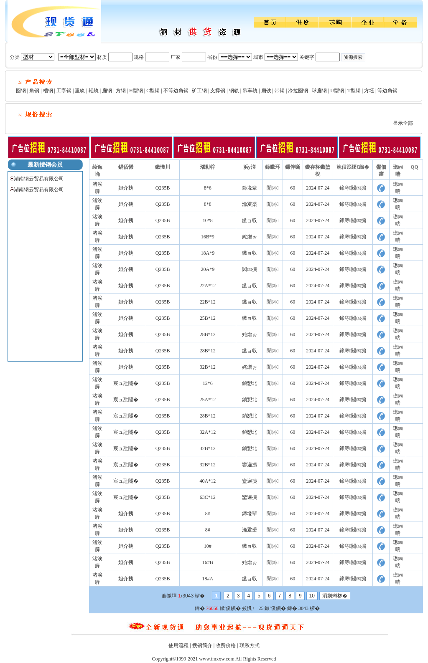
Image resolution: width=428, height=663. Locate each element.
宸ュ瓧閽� (125, 383)
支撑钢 (217, 91)
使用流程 (178, 645)
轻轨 (94, 91)
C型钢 (153, 91)
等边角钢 (387, 91)
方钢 (121, 91)
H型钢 (136, 91)
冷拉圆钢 (298, 91)
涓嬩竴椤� (334, 596)
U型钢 (337, 91)
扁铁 (266, 91)
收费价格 (226, 645)
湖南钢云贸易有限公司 (39, 179)
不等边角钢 (176, 91)
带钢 (280, 91)
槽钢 (48, 91)
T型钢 (353, 91)
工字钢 (63, 91)
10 (312, 596)
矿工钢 (199, 91)
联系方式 (249, 645)
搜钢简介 (202, 645)
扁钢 (107, 91)
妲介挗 (125, 188)
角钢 (34, 91)
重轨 (80, 91)
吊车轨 (249, 91)
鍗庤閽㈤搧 (352, 188)
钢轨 (234, 91)
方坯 (369, 91)
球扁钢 (319, 91)
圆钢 (21, 91)
